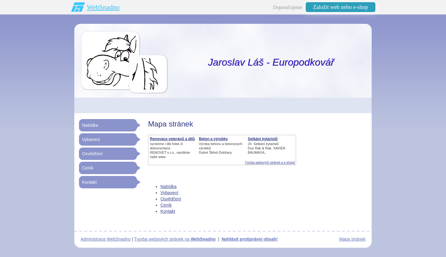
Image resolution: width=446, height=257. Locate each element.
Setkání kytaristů (263, 139)
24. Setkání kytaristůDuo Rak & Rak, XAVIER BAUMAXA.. (266, 148)
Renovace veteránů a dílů (172, 139)
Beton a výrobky (213, 139)
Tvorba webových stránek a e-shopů (270, 162)
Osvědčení (170, 198)
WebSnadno (103, 7)
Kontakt (167, 211)
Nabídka (168, 186)
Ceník (166, 205)
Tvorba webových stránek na (175, 239)
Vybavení (169, 192)
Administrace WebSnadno (106, 239)
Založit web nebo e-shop (340, 7)
